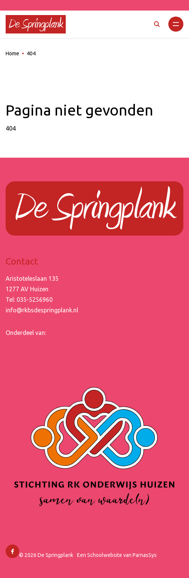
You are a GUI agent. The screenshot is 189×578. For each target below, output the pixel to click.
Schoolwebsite (104, 555)
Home (12, 53)
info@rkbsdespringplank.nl (42, 310)
